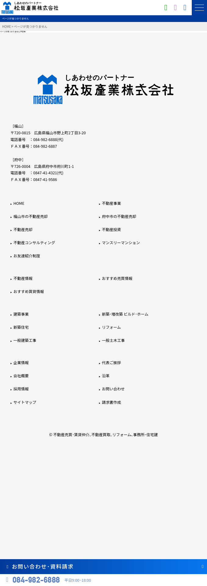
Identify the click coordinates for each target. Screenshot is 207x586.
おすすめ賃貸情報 (28, 291)
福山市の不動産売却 (30, 216)
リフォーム (111, 327)
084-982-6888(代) (48, 139)
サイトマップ (24, 402)
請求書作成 (111, 402)
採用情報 (21, 389)
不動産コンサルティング (34, 242)
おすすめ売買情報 (117, 278)
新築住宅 (21, 327)
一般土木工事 (113, 340)
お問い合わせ (113, 389)
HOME (6, 26)
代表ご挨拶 (111, 362)
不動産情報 (23, 278)
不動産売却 (23, 229)
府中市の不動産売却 (119, 216)
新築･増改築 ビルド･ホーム (125, 314)
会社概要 (21, 375)
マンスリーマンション (121, 242)
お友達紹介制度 (26, 256)
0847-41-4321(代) (48, 172)
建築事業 (21, 314)
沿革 (105, 375)
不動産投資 (111, 229)
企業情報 (21, 362)
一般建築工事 (24, 340)
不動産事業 (111, 203)
